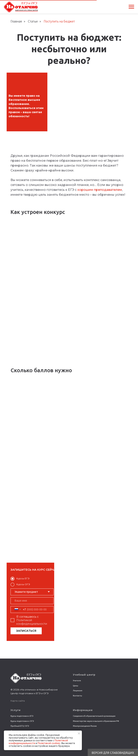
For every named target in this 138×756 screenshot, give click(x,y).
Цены (75, 686)
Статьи (33, 21)
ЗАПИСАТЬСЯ (26, 631)
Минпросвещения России (85, 726)
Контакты (77, 696)
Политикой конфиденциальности (31, 621)
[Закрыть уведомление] (79, 733)
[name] (32, 600)
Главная (16, 21)
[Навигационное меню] (131, 7)
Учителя (77, 680)
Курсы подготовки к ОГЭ (22, 721)
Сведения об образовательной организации (94, 716)
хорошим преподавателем (99, 190)
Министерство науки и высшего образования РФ (96, 721)
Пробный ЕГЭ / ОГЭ (20, 726)
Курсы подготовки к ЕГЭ (22, 716)
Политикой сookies (49, 743)
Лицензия (77, 690)
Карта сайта (18, 700)
